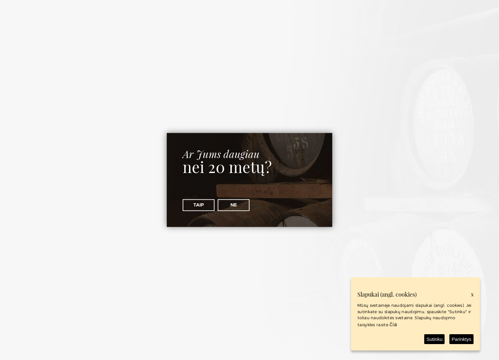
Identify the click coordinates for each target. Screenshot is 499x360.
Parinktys (461, 339)
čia (393, 324)
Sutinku (434, 339)
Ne (233, 205)
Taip (198, 205)
